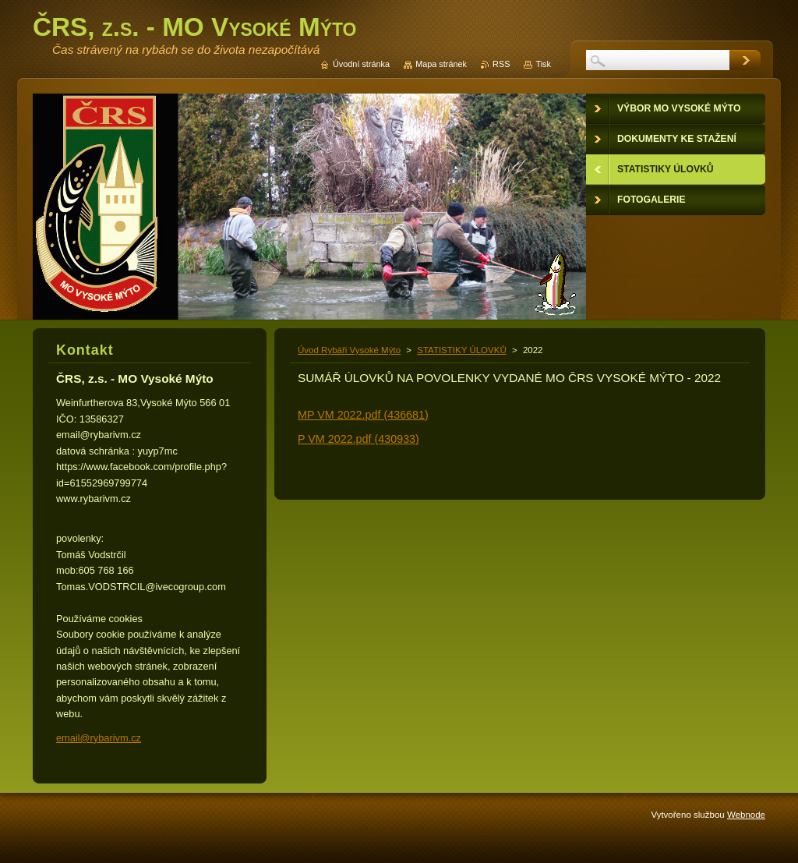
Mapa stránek (441, 64)
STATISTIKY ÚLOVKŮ (462, 350)
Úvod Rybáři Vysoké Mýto (349, 350)
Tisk (543, 64)
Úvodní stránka (361, 64)
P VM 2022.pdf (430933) (358, 439)
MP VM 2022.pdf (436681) (363, 415)
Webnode (746, 814)
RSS (501, 64)
